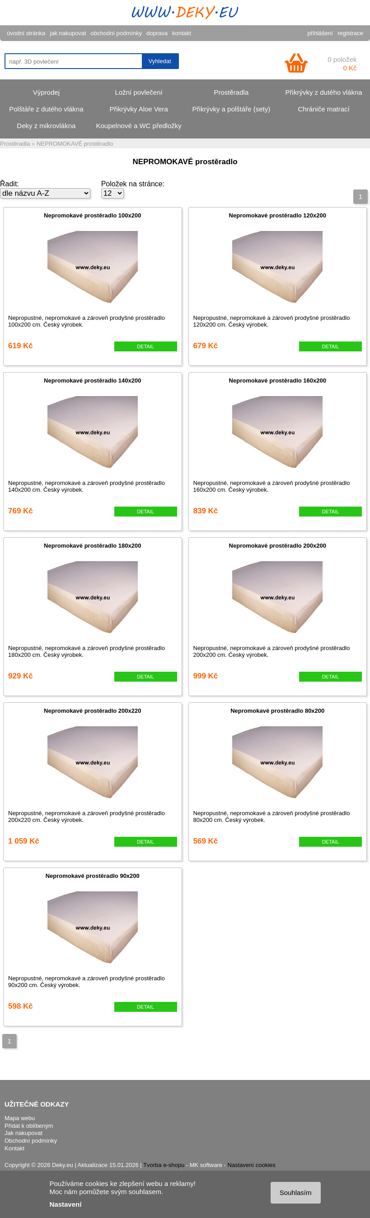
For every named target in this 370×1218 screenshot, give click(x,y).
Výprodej (46, 92)
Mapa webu (20, 1118)
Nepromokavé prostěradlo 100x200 (92, 215)
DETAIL (145, 346)
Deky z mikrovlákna (46, 125)
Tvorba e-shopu (163, 1165)
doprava (157, 33)
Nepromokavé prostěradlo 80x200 (277, 710)
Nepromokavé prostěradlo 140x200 (92, 380)
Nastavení (66, 1204)
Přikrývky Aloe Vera (139, 109)
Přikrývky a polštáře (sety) (231, 109)
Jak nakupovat (23, 1133)
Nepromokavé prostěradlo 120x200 (277, 215)
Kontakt (14, 1148)
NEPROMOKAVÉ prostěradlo (75, 143)
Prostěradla (231, 92)
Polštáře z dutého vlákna (46, 109)
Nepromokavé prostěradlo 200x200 (277, 545)
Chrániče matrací (324, 109)
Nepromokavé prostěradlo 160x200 (277, 380)
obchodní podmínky (116, 33)
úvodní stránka (26, 33)
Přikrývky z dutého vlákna (324, 92)
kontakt (181, 33)
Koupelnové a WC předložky (138, 125)
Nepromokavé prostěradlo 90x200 (93, 875)
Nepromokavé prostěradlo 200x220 (92, 710)
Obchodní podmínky (31, 1140)
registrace (350, 33)
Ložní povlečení (139, 92)
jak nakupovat (68, 33)
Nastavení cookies (252, 1165)
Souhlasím (296, 1192)
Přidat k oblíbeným (29, 1125)
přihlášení (320, 33)
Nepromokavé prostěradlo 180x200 (92, 545)
